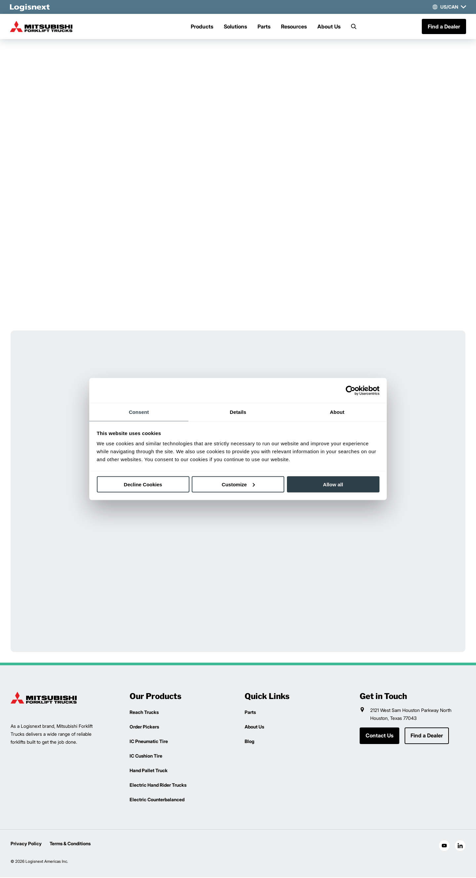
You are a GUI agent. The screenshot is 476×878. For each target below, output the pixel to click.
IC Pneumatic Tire (149, 742)
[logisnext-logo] (44, 698)
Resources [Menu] (294, 26)
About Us (328, 26)
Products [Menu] (202, 26)
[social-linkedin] (460, 846)
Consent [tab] (139, 412)
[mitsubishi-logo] (44, 27)
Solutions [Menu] (235, 26)
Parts (264, 26)
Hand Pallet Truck (149, 771)
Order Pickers (144, 727)
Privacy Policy (26, 844)
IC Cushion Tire (146, 756)
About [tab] (337, 412)
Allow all (333, 484)
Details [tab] (238, 412)
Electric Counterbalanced (157, 800)
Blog (249, 742)
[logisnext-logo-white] (30, 7)
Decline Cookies (143, 484)
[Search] (353, 26)
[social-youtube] (444, 846)
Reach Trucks (144, 713)
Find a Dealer (443, 26)
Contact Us (379, 736)
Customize (238, 484)
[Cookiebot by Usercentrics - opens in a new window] (350, 390)
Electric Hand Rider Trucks (158, 785)
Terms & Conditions (70, 844)
